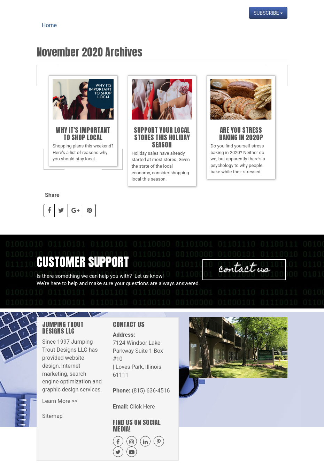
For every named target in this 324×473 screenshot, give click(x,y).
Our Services (130, 31)
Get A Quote (168, 31)
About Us (96, 31)
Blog (223, 31)
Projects (200, 31)
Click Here (142, 406)
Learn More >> (60, 401)
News (242, 31)
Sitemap (52, 416)
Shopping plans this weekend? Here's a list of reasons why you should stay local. (83, 120)
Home (71, 31)
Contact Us (270, 31)
